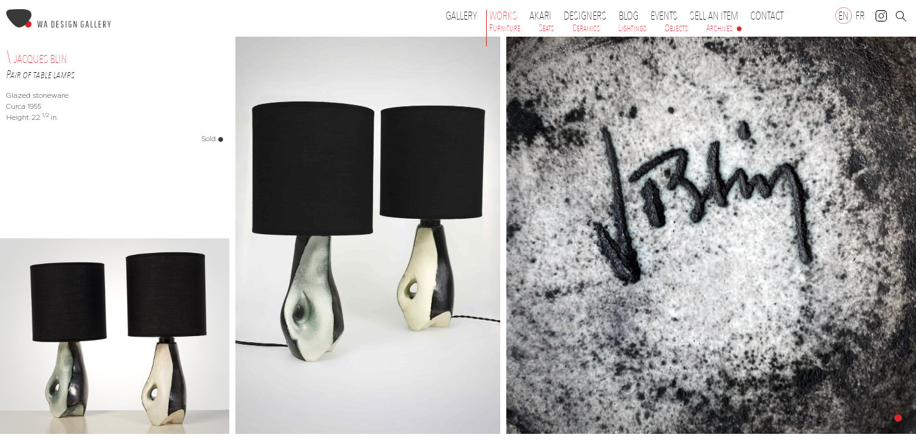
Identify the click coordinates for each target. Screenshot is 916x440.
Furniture (504, 28)
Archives (719, 28)
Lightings (632, 28)
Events (667, 16)
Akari (541, 16)
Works (506, 16)
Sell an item (714, 16)
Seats (546, 28)
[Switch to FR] (860, 15)
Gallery (461, 16)
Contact (766, 16)
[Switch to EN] (843, 15)
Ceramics (586, 28)
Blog (628, 16)
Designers (588, 16)
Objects (676, 28)
